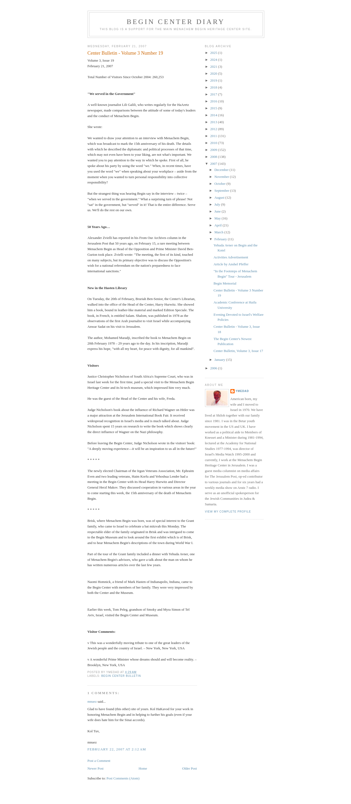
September (222, 191)
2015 (214, 108)
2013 (214, 122)
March (219, 232)
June (218, 211)
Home (143, 768)
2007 (214, 164)
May (218, 218)
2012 (214, 129)
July (217, 204)
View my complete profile (228, 511)
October (220, 184)
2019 (214, 80)
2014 (214, 115)
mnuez (92, 701)
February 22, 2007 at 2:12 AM (117, 749)
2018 (214, 87)
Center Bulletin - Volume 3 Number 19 (125, 53)
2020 (214, 73)
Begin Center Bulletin (121, 675)
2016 (214, 101)
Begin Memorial (225, 283)
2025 (214, 53)
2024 (214, 60)
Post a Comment (99, 761)
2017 (214, 94)
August (219, 197)
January (220, 360)
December (222, 170)
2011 (214, 136)
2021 (214, 67)
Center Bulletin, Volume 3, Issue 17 (238, 351)
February (221, 239)
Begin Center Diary (176, 22)
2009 (214, 150)
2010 (214, 143)
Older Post (189, 768)
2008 (214, 157)
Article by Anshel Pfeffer (231, 264)
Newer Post (96, 768)
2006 (214, 368)
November (222, 177)
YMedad (242, 391)
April (218, 225)
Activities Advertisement (231, 257)
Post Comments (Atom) (123, 778)
